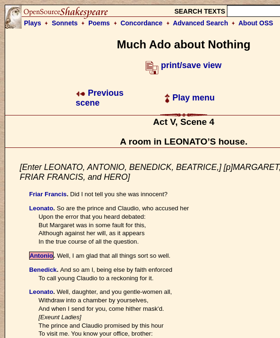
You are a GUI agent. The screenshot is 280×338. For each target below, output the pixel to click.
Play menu (189, 97)
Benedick (43, 269)
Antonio (41, 255)
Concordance (141, 23)
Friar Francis (48, 194)
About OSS (256, 23)
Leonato (41, 208)
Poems (99, 23)
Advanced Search (200, 23)
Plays (32, 23)
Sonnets (65, 23)
